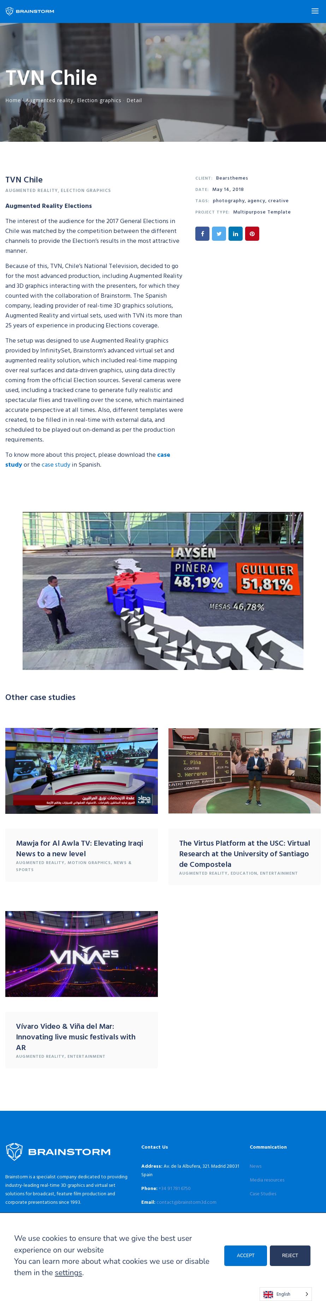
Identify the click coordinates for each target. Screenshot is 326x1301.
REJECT (290, 1256)
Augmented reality (49, 100)
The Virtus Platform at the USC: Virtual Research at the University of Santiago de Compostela (244, 853)
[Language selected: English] (286, 1294)
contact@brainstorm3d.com (186, 1202)
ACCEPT (245, 1256)
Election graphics (99, 100)
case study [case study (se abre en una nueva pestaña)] (56, 464)
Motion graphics (89, 862)
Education (244, 873)
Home (13, 100)
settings (68, 1272)
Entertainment (279, 873)
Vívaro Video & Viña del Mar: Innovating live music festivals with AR (76, 1036)
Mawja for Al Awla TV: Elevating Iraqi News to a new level (79, 848)
